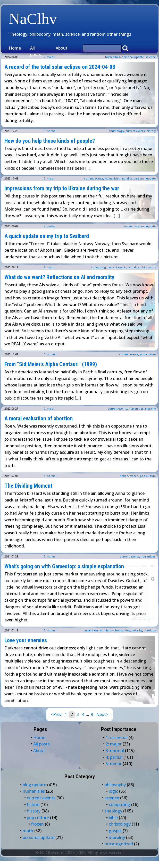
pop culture (148, 354)
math (28, 831)
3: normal (50, 131)
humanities (112, 57)
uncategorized (119, 844)
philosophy (148, 267)
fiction (124, 476)
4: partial (49, 226)
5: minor (114, 764)
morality (126, 178)
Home (15, 48)
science (150, 57)
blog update (34, 785)
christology (116, 131)
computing (98, 267)
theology (150, 630)
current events (135, 131)
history (151, 131)
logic (113, 791)
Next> (102, 714)
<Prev (56, 714)
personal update (133, 57)
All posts (35, 51)
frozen (127, 226)
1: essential (117, 737)
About (62, 48)
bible (113, 817)
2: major (49, 178)
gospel (115, 831)
